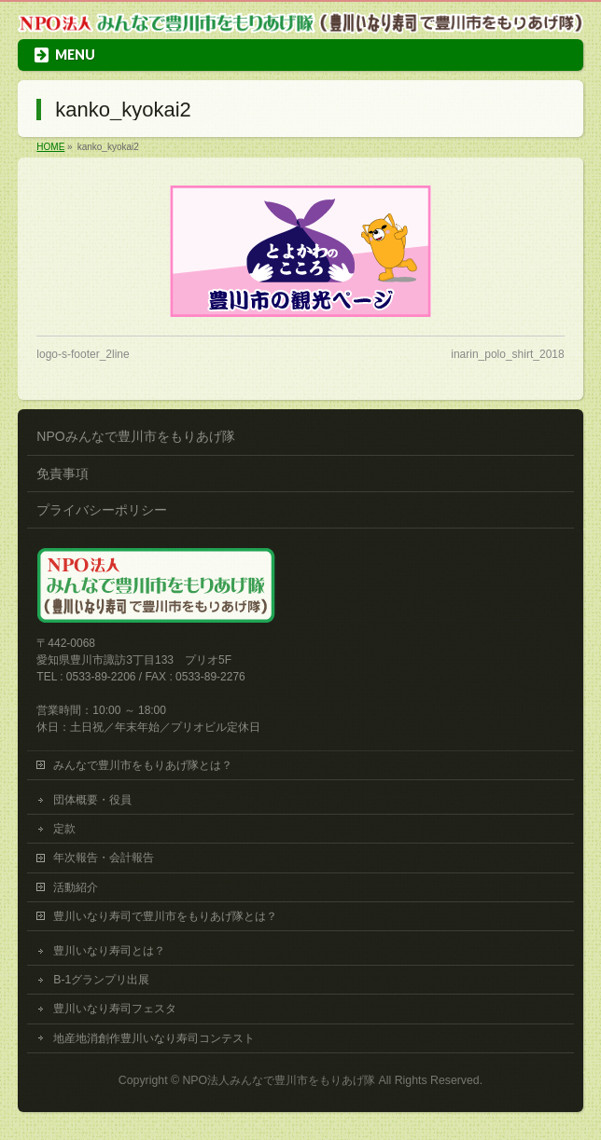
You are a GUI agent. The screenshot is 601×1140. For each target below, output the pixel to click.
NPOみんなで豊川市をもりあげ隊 (135, 436)
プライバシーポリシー (101, 509)
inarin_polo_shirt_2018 (507, 354)
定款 (64, 828)
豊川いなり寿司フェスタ (114, 1008)
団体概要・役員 (92, 799)
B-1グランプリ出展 (101, 979)
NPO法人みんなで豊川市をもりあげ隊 (278, 1080)
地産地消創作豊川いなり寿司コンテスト (154, 1038)
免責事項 (62, 473)
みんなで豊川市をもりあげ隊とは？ (142, 765)
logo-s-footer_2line (82, 354)
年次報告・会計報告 (103, 857)
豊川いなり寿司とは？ (109, 950)
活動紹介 (75, 887)
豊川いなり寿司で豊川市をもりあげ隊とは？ (165, 916)
